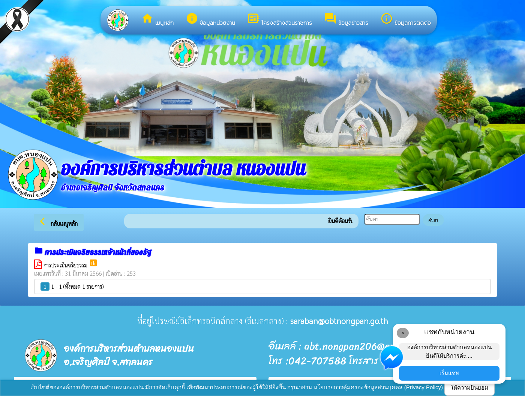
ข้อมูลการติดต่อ (405, 19)
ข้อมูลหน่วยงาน (210, 19)
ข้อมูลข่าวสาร (346, 19)
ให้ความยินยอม (469, 387)
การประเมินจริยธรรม (66, 264)
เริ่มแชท (449, 373)
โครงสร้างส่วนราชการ (279, 19)
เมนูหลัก (157, 19)
